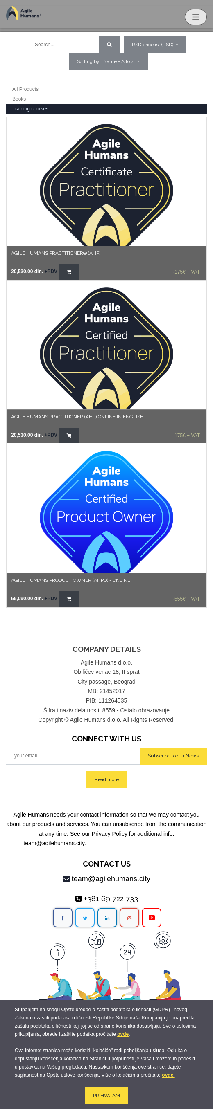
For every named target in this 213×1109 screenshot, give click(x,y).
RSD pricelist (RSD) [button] (153, 44)
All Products (25, 89)
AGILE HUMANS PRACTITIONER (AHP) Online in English (77, 417)
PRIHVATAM (106, 1095)
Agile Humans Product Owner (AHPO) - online (70, 580)
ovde (123, 1034)
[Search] (109, 44)
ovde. (168, 1075)
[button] (108, 61)
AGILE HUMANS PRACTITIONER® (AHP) (55, 253)
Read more (107, 779)
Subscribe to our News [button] (173, 756)
